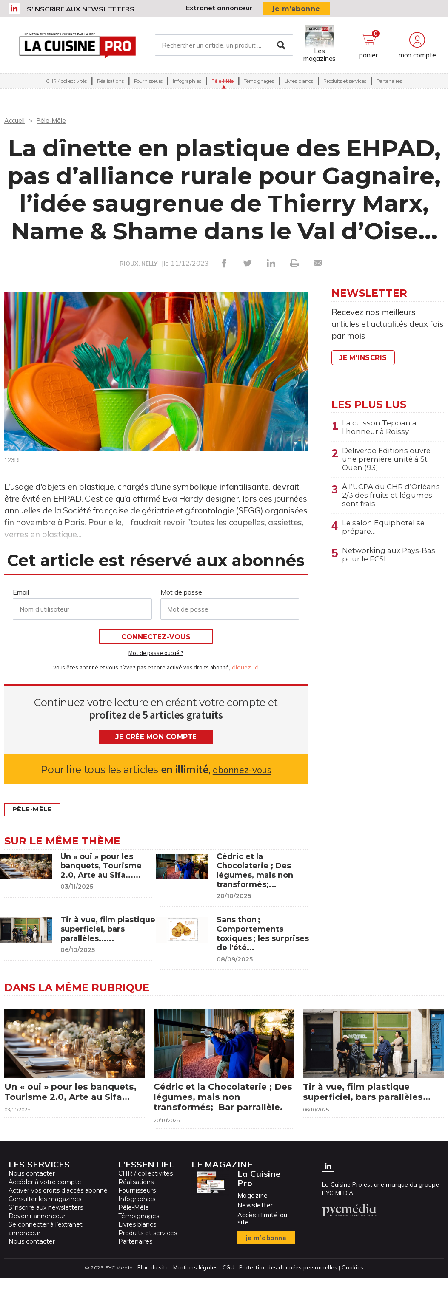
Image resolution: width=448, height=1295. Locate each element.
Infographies (187, 84)
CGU (228, 1284)
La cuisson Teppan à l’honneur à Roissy (381, 428)
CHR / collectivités (66, 84)
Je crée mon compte (156, 737)
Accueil (15, 120)
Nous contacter (32, 1191)
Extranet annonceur (219, 7)
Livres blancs (298, 84)
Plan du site (151, 1284)
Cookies (354, 1284)
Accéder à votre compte (45, 1199)
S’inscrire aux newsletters (80, 9)
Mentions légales (194, 1284)
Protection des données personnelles (289, 1284)
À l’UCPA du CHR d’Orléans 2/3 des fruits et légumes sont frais (391, 501)
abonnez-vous (242, 769)
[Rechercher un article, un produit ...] (224, 46)
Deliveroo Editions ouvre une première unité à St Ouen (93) (389, 462)
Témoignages (259, 84)
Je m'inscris (365, 358)
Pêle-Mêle (222, 84)
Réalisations (110, 84)
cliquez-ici (245, 667)
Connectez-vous (156, 637)
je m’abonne (296, 9)
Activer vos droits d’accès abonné (58, 1208)
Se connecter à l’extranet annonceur (46, 1246)
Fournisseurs (148, 84)
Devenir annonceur (37, 1233)
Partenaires (389, 84)
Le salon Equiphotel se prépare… (385, 534)
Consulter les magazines (45, 1216)
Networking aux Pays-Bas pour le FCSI (391, 564)
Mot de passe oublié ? (155, 652)
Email (21, 592)
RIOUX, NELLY (138, 263)
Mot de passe (181, 592)
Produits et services (344, 84)
